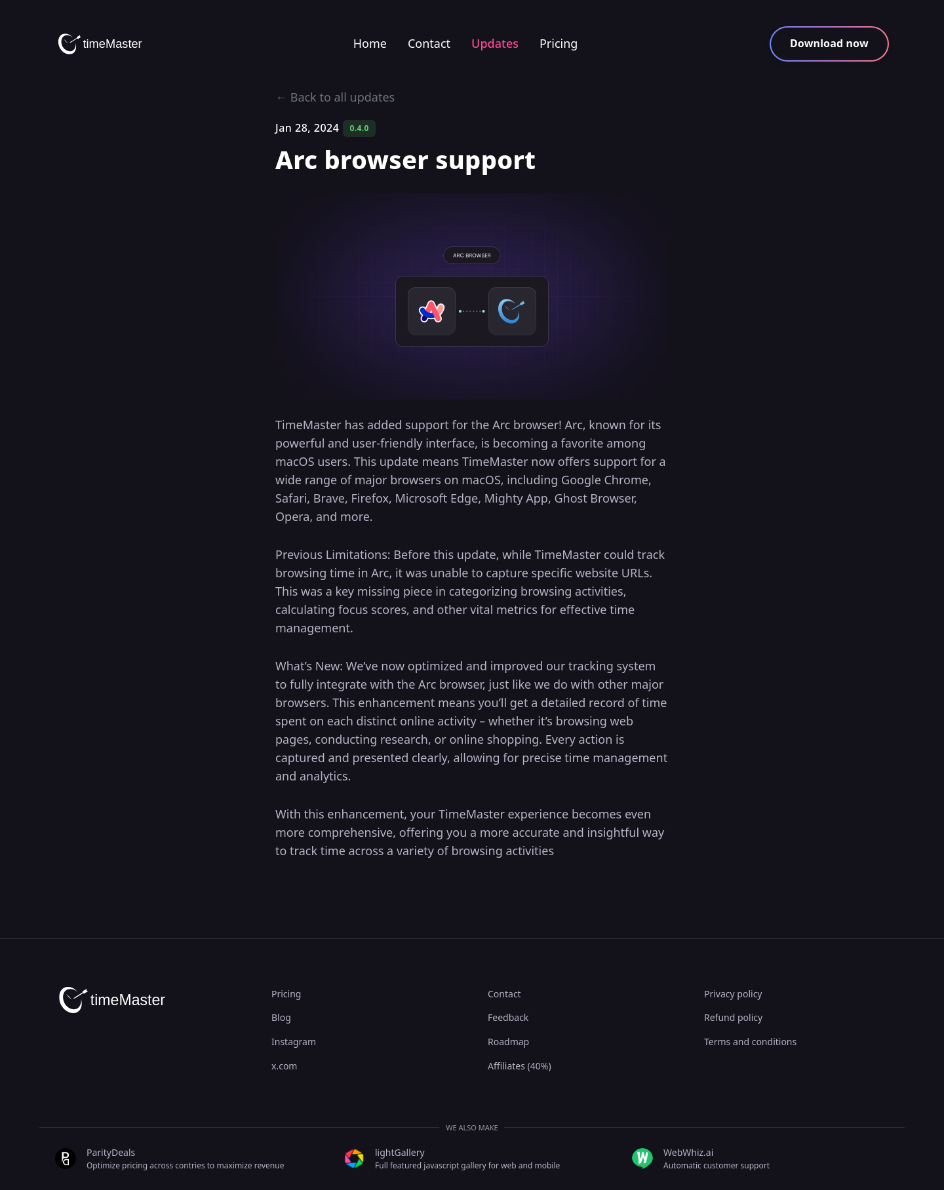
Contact (429, 43)
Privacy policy (733, 994)
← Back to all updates (335, 97)
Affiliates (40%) (519, 1066)
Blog (281, 1017)
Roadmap (508, 1041)
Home (370, 43)
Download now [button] (829, 43)
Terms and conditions (750, 1041)
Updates (495, 43)
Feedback (508, 1017)
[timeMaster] (104, 44)
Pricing (559, 43)
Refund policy (733, 1017)
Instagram (293, 1041)
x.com (284, 1066)
